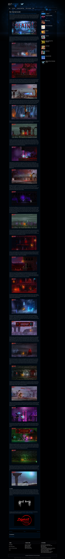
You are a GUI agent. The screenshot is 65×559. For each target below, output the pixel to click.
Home (9, 8)
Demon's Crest (48, 20)
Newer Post (10, 531)
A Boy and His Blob (48, 56)
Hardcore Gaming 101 (28, 544)
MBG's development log (28, 548)
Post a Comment (11, 536)
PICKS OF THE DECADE (28, 8)
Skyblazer (47, 30)
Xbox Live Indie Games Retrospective (46, 552)
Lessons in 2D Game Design (20, 8)
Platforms (47, 13)
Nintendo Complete (28, 545)
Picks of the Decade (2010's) (45, 550)
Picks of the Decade (11, 546)
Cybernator (47, 35)
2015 (49, 545)
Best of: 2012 (43, 545)
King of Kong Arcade (44, 547)
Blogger (38, 555)
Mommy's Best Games (28, 547)
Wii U (26, 528)
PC (20, 528)
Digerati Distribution (14, 528)
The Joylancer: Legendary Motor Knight (27, 512)
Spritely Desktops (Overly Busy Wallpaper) (47, 551)
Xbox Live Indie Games (49, 25)
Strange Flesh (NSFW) (49, 15)
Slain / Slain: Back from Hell (14, 11)
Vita (25, 528)
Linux (18, 528)
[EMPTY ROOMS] (43, 546)
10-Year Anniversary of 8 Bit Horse (46, 544)
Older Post (38, 531)
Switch (23, 528)
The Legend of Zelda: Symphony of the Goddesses (48, 548)
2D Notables (13, 8)
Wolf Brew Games (29, 528)
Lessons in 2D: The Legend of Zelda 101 (46, 549)
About (33, 8)
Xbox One (34, 528)
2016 (10, 528)
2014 (47, 545)
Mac (19, 528)
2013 (45, 545)
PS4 (21, 528)
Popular (43, 13)
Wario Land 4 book (27, 546)
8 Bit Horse (32, 555)
